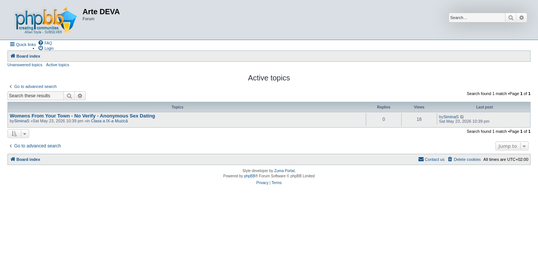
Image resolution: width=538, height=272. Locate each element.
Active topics (57, 64)
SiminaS (22, 121)
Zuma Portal (284, 171)
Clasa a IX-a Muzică (109, 121)
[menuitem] (45, 42)
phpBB (249, 176)
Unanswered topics (25, 64)
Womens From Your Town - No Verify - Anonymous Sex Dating (82, 116)
